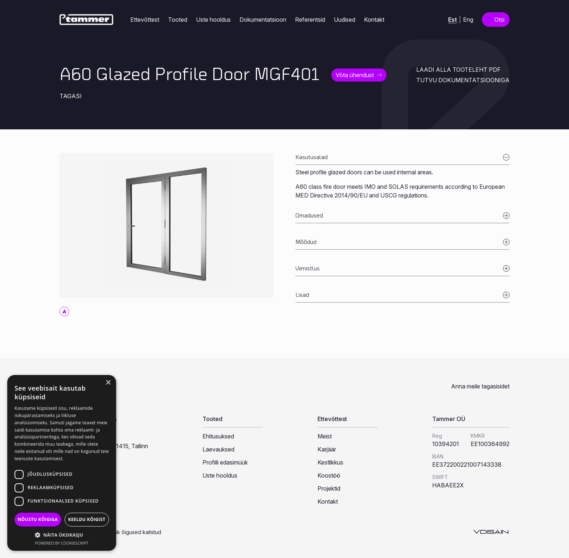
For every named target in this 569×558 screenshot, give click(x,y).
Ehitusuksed (218, 436)
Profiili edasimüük (225, 462)
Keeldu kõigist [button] (87, 519)
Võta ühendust (355, 75)
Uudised (344, 19)
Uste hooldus (213, 19)
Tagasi (71, 96)
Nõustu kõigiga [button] (38, 519)
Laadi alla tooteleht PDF (458, 69)
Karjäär (327, 449)
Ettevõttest (144, 19)
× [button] (108, 383)
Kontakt (374, 19)
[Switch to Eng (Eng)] (468, 19)
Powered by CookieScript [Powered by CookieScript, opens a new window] (62, 543)
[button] (62, 534)
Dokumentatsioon (263, 19)
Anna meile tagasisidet (480, 386)
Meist (325, 436)
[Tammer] (86, 19)
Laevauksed (218, 449)
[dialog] (61, 463)
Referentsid (310, 19)
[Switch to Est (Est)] (452, 20)
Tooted (177, 19)
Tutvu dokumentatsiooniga (462, 80)
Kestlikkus (330, 462)
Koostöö (329, 475)
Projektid (329, 488)
